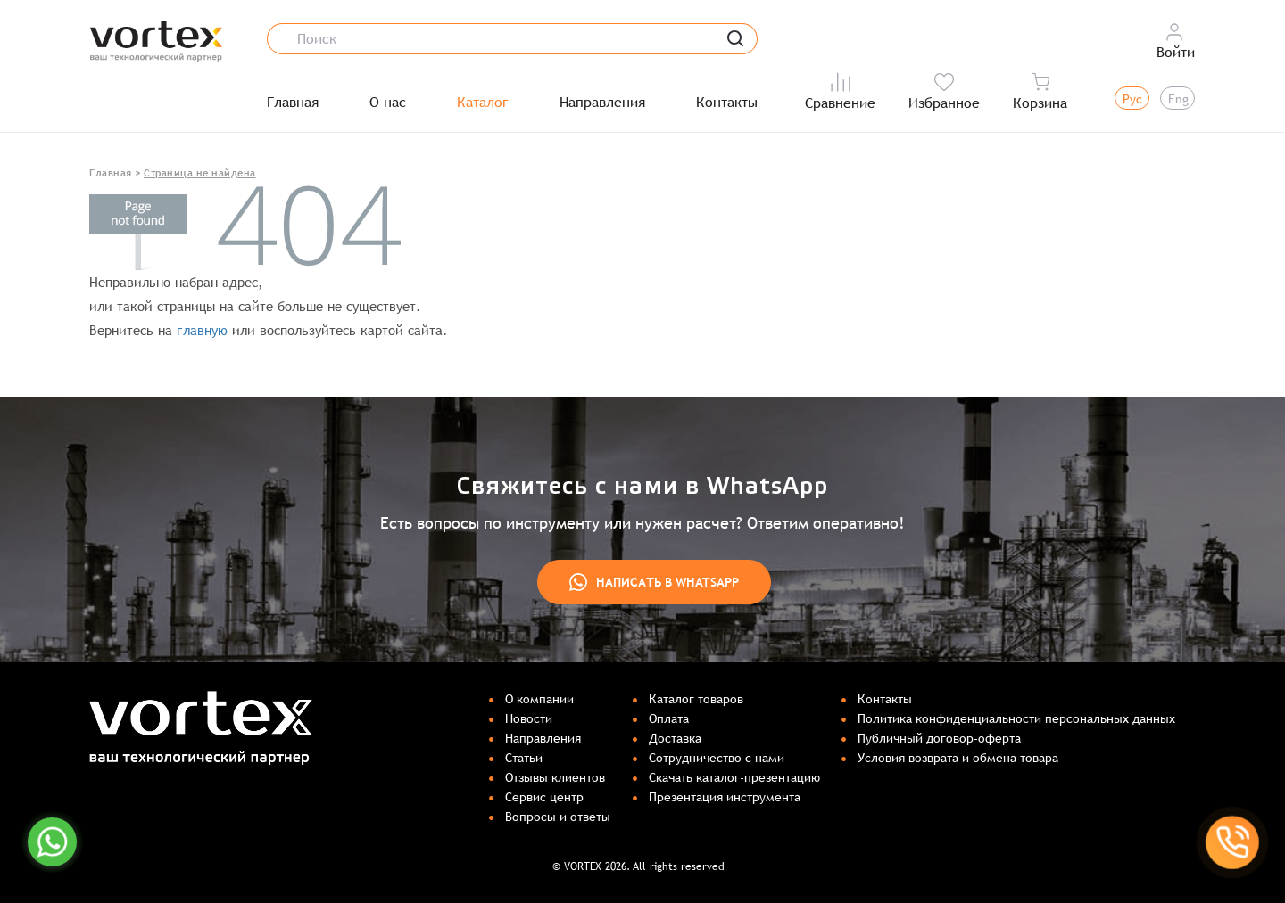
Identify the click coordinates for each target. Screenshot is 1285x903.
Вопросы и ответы (557, 816)
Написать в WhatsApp (654, 582)
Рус (1132, 99)
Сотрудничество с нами (716, 758)
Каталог (483, 102)
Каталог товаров (696, 699)
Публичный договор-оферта (939, 738)
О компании (539, 699)
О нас (387, 102)
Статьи (524, 758)
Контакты (727, 102)
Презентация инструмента (724, 797)
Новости (528, 718)
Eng (1178, 99)
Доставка (675, 738)
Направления (602, 102)
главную (202, 330)
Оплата (669, 718)
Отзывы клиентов (555, 777)
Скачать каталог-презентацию (734, 777)
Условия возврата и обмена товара (958, 758)
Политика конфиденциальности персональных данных (1016, 718)
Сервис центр (544, 797)
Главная (293, 102)
